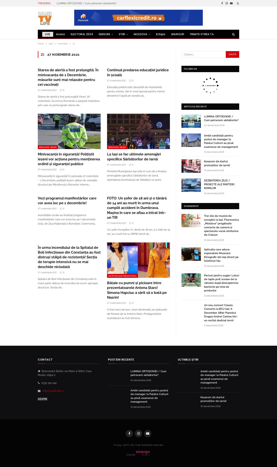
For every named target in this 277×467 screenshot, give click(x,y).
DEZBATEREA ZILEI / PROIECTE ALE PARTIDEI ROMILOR (219, 184)
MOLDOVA (140, 34)
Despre (42, 399)
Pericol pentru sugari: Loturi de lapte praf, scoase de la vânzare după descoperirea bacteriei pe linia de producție (221, 283)
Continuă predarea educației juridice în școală (138, 72)
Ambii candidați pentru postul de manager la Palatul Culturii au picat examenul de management (221, 141)
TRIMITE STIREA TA (202, 34)
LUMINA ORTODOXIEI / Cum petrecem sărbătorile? (87, 3)
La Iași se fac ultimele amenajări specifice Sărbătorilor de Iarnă (134, 156)
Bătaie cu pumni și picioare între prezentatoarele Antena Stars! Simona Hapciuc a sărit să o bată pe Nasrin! (137, 290)
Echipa (160, 34)
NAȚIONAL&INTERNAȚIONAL (122, 275)
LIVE (47, 34)
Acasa (60, 34)
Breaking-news (48, 147)
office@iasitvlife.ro (53, 391)
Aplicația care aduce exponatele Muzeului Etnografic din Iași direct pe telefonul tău (221, 255)
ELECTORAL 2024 (82, 34)
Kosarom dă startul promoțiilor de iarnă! (217, 163)
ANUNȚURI (177, 34)
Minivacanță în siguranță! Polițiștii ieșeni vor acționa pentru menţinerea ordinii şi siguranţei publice (69, 159)
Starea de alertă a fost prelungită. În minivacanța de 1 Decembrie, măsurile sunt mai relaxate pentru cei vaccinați (68, 77)
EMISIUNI (104, 34)
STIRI (122, 34)
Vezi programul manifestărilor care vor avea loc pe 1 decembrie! (67, 200)
